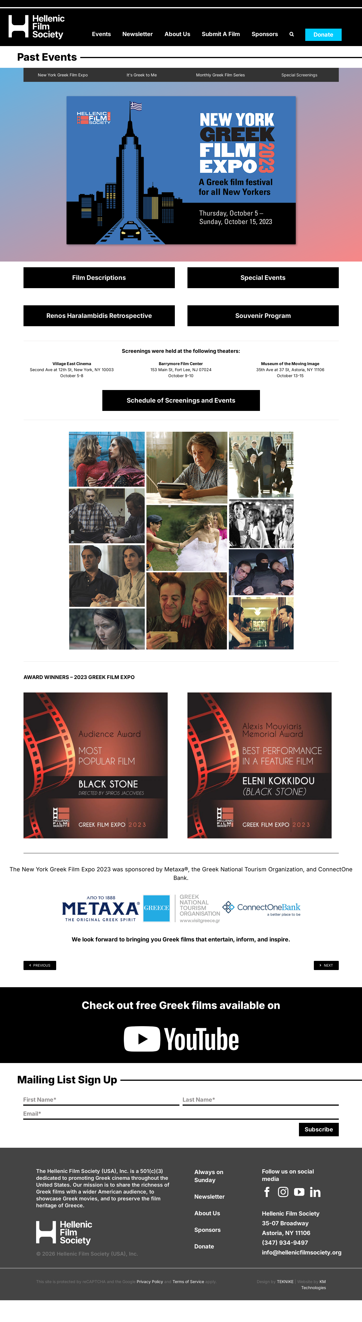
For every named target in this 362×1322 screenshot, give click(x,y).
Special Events (262, 277)
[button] (291, 35)
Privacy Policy (150, 1281)
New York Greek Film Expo (63, 74)
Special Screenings (299, 74)
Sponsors (207, 1229)
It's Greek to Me (142, 74)
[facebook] (267, 1192)
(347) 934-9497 (285, 1242)
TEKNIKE (285, 1281)
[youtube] (299, 1192)
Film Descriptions (99, 277)
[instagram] (283, 1192)
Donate (204, 1246)
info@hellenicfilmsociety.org (302, 1252)
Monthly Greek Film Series (220, 74)
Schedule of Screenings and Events (181, 400)
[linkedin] (315, 1192)
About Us (207, 1213)
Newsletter (209, 1196)
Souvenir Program (263, 315)
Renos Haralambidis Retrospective (99, 315)
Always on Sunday (208, 1176)
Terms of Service (188, 1281)
